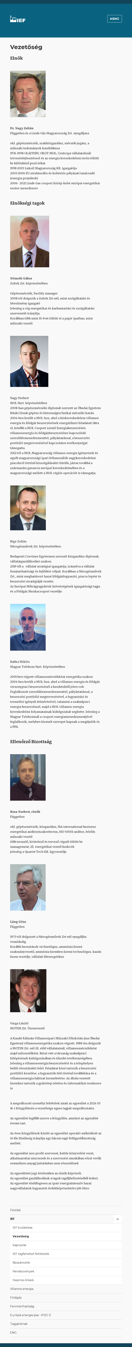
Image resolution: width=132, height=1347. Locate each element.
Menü (114, 19)
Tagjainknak (19, 1324)
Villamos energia (21, 1289)
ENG (13, 1332)
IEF (12, 1219)
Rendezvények (23, 1271)
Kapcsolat (19, 1245)
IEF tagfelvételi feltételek (31, 1254)
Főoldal (15, 1210)
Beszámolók (21, 1262)
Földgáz (16, 1297)
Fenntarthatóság (22, 1306)
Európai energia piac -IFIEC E (30, 1315)
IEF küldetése (23, 1227)
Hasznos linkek (23, 1280)
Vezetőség (21, 1236)
